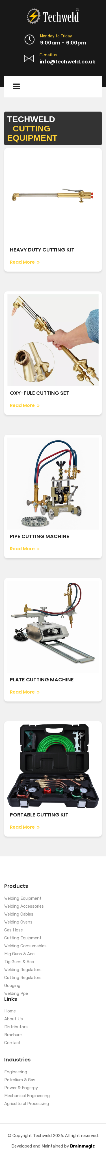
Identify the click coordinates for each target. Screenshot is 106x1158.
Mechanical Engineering (27, 1096)
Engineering (15, 1072)
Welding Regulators (23, 970)
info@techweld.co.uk (67, 61)
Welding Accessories (24, 906)
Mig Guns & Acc (19, 954)
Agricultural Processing (26, 1104)
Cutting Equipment (23, 938)
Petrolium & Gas (19, 1080)
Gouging (12, 986)
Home (10, 1011)
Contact (12, 1043)
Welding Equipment (23, 898)
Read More (25, 262)
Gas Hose (13, 930)
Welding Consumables (25, 946)
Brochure (13, 1035)
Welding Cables (18, 914)
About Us (13, 1019)
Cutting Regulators (23, 978)
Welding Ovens (18, 922)
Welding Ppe (16, 993)
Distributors (16, 1027)
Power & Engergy (21, 1088)
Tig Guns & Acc (19, 962)
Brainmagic (82, 1146)
